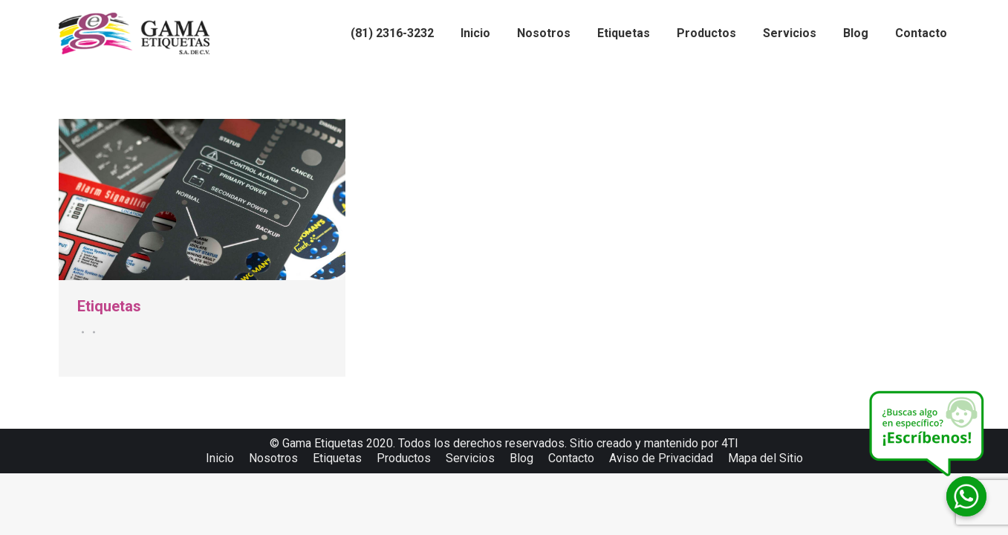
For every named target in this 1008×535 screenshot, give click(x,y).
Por (91, 332)
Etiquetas (109, 306)
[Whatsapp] (966, 496)
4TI (729, 443)
